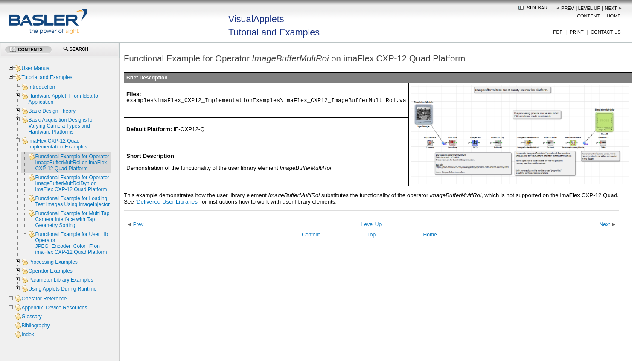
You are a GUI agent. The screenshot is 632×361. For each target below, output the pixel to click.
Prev (567, 8)
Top (371, 235)
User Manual (35, 68)
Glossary (31, 317)
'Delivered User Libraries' (166, 201)
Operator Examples (50, 271)
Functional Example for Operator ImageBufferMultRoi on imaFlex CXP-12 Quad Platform (72, 163)
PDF (557, 32)
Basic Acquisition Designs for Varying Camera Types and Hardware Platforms (61, 126)
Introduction (41, 87)
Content (588, 15)
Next (611, 8)
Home (614, 15)
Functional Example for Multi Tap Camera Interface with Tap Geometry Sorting (72, 219)
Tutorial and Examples (46, 77)
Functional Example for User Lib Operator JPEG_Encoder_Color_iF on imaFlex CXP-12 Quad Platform (71, 243)
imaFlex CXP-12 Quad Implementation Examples (57, 144)
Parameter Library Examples (60, 280)
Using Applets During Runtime (62, 289)
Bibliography (35, 326)
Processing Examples (52, 262)
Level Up (589, 8)
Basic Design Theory (52, 111)
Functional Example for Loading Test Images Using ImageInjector (72, 201)
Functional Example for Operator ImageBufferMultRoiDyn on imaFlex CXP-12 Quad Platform (72, 183)
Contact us (606, 32)
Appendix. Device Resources (54, 308)
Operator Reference (44, 299)
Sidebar (537, 7)
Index (27, 335)
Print (577, 32)
